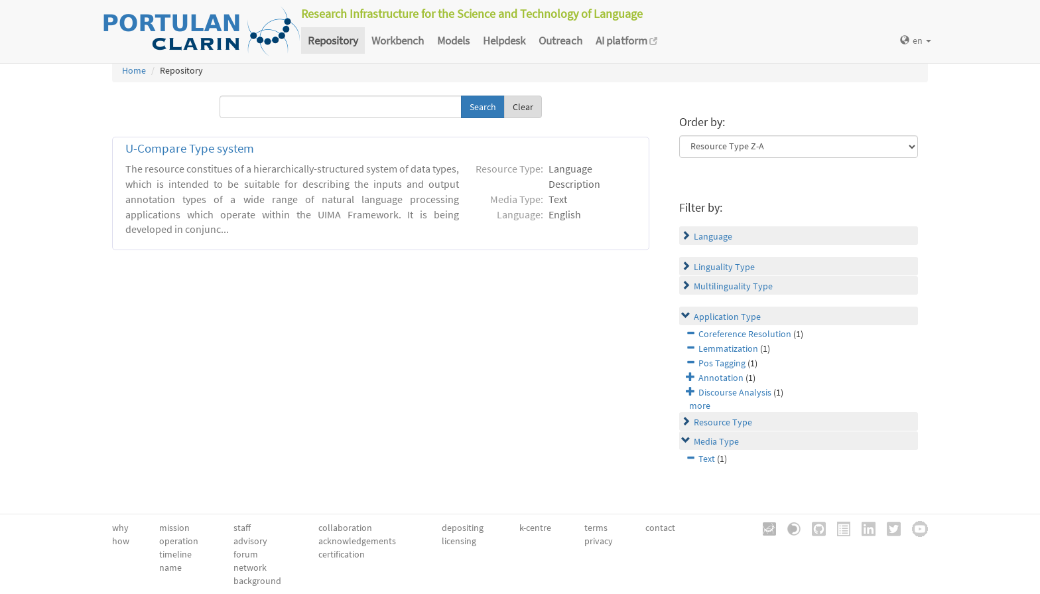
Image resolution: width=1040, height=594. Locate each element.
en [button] (915, 40)
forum (245, 554)
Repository (333, 40)
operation (178, 541)
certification (341, 554)
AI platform (626, 40)
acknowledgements (357, 541)
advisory (250, 541)
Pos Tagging (722, 363)
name (170, 567)
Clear (523, 107)
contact (660, 528)
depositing (463, 528)
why (120, 528)
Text (706, 459)
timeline (175, 554)
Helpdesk (504, 40)
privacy (598, 541)
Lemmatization (728, 348)
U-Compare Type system (189, 148)
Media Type (716, 441)
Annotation (721, 378)
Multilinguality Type (733, 286)
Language (713, 236)
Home (134, 70)
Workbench (397, 40)
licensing (459, 541)
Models (453, 40)
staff (242, 528)
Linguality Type (724, 267)
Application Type (727, 317)
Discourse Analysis (734, 392)
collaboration (345, 528)
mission (174, 528)
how (120, 541)
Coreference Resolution (744, 334)
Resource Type (723, 422)
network (250, 567)
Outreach (560, 40)
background (257, 581)
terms (596, 528)
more (699, 405)
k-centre (535, 528)
